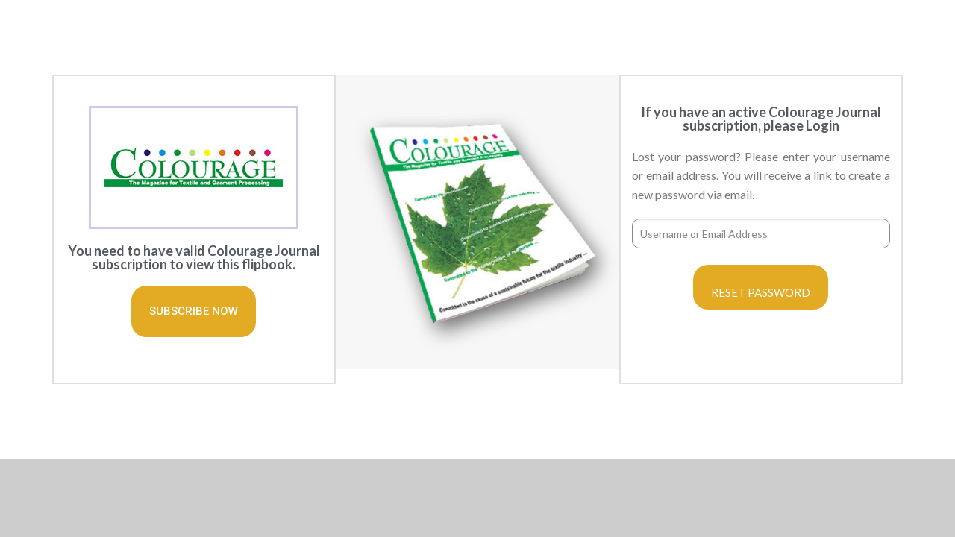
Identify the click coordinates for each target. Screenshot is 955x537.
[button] (193, 311)
